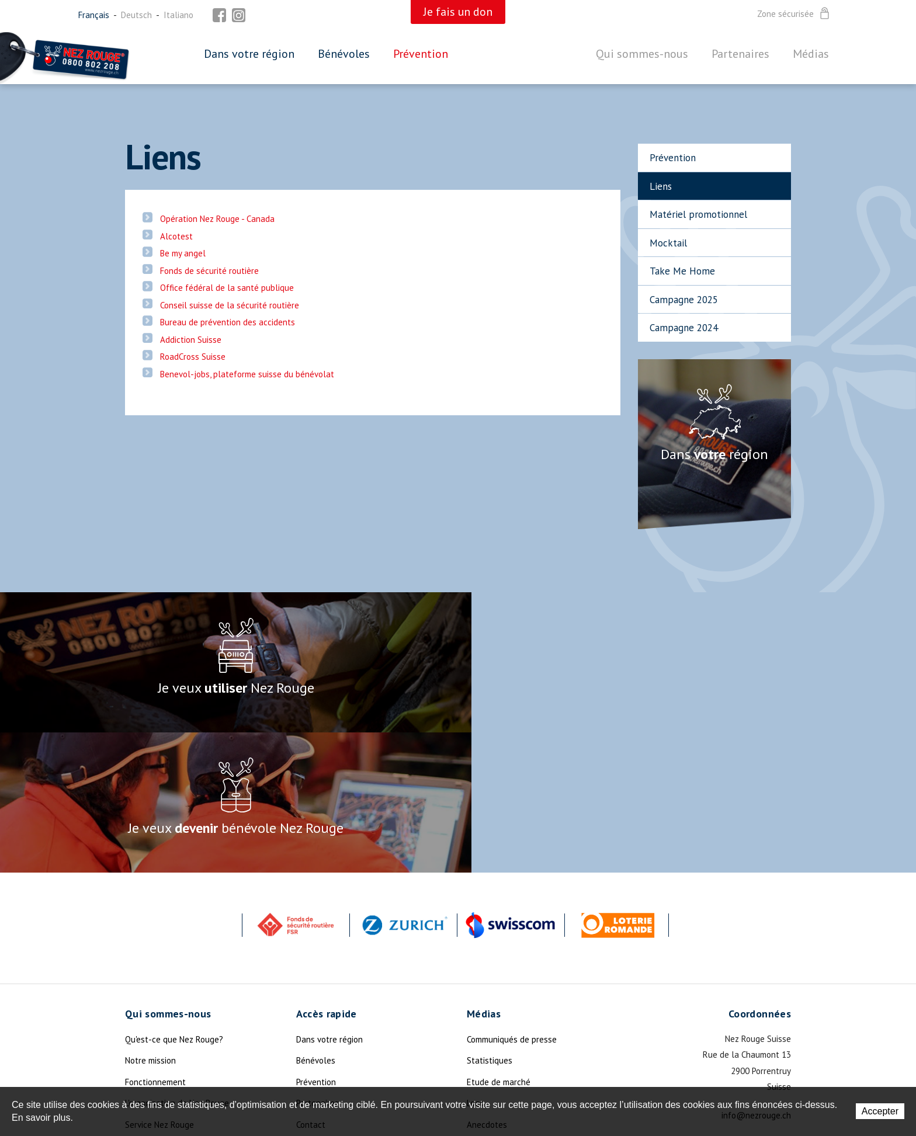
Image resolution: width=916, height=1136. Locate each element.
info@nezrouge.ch (756, 975)
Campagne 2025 (684, 299)
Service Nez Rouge (159, 984)
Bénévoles (344, 53)
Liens (661, 186)
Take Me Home (682, 271)
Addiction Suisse (190, 339)
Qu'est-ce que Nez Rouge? (174, 899)
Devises (481, 1005)
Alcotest (176, 236)
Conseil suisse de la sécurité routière (229, 305)
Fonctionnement (155, 941)
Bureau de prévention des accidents (227, 322)
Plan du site (318, 1005)
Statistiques (489, 920)
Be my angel (183, 253)
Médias (811, 53)
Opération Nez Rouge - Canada (217, 218)
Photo (478, 1027)
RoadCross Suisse (192, 356)
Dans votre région (249, 53)
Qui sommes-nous (642, 53)
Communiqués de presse (512, 899)
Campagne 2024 (684, 327)
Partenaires (740, 53)
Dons (134, 1027)
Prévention (420, 53)
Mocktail (668, 243)
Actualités (144, 1005)
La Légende (146, 1048)
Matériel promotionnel (698, 214)
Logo (475, 962)
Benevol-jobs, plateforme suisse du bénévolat (247, 374)
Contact (310, 984)
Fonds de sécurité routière (209, 270)
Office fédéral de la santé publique (227, 287)
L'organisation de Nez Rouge (177, 962)
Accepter (880, 1111)
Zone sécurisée (794, 14)
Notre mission (150, 920)
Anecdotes (487, 984)
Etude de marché (498, 941)
